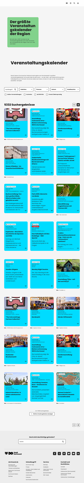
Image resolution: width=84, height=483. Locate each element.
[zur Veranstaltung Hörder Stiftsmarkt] (68, 311)
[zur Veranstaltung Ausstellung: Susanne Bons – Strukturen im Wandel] (42, 387)
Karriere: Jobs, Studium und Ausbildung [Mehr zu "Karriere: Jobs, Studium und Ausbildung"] (33, 470)
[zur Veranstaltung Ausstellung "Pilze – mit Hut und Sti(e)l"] (68, 274)
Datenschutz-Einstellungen (68, 477)
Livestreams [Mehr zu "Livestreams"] (29, 475)
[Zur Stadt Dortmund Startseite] (13, 3)
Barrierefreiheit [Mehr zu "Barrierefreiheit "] (47, 473)
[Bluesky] (68, 453)
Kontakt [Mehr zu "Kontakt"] (63, 467)
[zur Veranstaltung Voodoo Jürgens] (16, 274)
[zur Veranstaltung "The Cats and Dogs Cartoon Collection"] (16, 123)
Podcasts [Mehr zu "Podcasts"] (28, 477)
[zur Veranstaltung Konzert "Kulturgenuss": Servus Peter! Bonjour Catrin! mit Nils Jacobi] (68, 160)
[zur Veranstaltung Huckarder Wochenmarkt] (16, 349)
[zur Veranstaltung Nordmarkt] (42, 311)
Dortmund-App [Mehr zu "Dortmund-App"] (30, 464)
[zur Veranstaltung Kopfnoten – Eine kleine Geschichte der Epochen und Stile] (16, 236)
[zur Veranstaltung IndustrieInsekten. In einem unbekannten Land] (16, 387)
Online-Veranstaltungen (13, 94)
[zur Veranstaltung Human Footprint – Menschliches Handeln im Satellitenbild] (68, 387)
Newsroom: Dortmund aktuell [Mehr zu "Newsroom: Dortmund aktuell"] (14, 471)
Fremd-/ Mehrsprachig (54, 94)
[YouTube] (73, 453)
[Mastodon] (64, 453)
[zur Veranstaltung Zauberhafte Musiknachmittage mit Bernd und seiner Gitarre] (42, 160)
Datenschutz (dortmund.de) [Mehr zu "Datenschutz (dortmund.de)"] (68, 471)
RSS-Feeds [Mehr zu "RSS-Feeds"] (46, 475)
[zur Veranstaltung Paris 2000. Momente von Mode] (42, 198)
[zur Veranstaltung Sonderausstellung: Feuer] (68, 123)
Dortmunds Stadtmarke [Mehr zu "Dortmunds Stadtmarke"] (32, 479)
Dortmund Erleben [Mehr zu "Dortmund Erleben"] (13, 474)
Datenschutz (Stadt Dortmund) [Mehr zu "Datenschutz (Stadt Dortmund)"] (66, 474)
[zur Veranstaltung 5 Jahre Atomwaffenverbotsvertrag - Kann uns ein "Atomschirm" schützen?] (68, 236)
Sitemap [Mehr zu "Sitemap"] (45, 464)
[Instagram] (59, 453)
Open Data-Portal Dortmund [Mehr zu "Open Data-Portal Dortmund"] (48, 470)
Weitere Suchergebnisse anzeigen (42, 414)
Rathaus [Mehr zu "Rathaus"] (10, 476)
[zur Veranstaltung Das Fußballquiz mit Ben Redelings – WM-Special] (42, 236)
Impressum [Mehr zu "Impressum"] (64, 469)
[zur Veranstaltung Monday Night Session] (42, 274)
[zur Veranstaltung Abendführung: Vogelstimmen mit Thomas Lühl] (68, 198)
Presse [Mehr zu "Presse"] (27, 467)
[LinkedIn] (78, 453)
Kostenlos (28, 94)
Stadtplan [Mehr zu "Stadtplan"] (45, 467)
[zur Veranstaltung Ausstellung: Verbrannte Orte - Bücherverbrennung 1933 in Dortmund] (42, 123)
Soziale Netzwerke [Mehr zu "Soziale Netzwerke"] (30, 473)
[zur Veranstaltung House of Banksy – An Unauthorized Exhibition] (16, 160)
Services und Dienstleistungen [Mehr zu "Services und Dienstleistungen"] (12, 465)
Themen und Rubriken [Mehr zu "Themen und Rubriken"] (14, 468)
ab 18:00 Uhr (39, 94)
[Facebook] (54, 453)
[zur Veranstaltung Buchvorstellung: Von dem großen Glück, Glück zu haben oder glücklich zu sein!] (16, 198)
